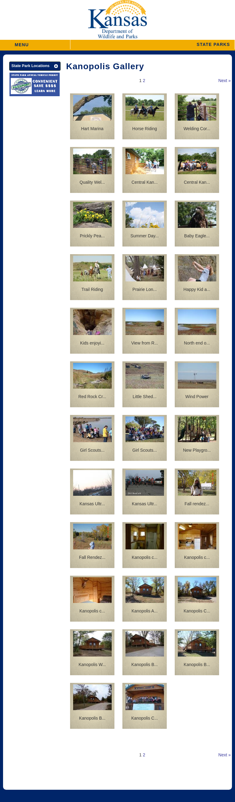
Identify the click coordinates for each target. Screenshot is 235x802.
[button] (152, 44)
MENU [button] (22, 42)
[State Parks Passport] (34, 85)
